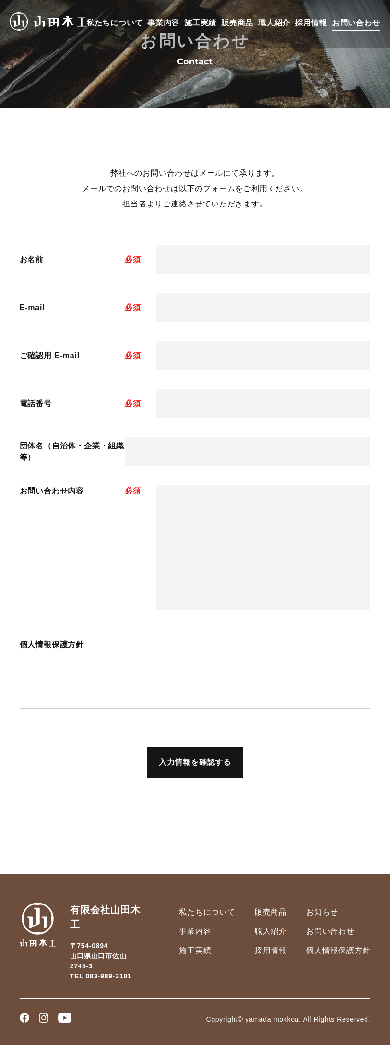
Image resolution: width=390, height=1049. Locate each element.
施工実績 (200, 23)
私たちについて (114, 23)
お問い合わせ (356, 23)
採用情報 (311, 23)
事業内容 (163, 23)
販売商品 (237, 23)
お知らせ (322, 912)
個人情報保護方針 (52, 644)
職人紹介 (274, 23)
